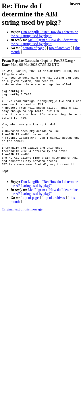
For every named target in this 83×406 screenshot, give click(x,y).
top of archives (59, 48)
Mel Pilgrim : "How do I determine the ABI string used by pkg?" (44, 42)
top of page (31, 218)
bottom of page (33, 48)
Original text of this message (22, 230)
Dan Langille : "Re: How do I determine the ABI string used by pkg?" (44, 34)
